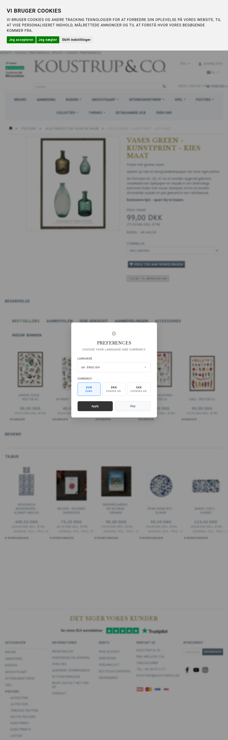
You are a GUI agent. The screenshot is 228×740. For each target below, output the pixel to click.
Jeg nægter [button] (48, 39)
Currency (85, 378)
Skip (132, 406)
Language (85, 358)
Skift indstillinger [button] (76, 39)
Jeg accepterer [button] (21, 39)
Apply (95, 406)
